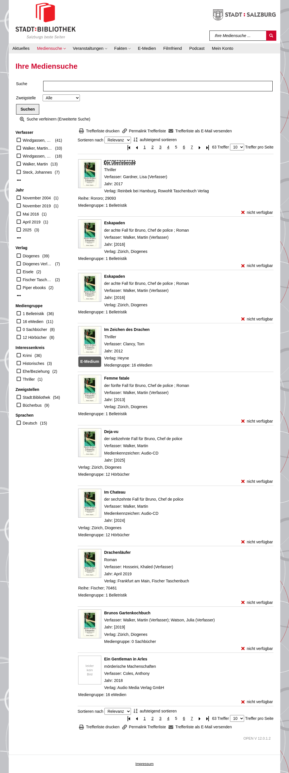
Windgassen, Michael (37, 156)
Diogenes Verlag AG (37, 264)
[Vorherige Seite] (136, 147)
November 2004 (37, 198)
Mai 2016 (31, 214)
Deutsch (30, 423)
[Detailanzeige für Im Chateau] (114, 492)
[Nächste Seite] (199, 147)
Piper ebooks (34, 287)
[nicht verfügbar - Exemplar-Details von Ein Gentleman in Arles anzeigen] (257, 701)
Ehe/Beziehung (36, 371)
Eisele (28, 272)
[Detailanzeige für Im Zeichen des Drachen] (127, 329)
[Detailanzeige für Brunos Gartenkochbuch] (127, 613)
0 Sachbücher (35, 329)
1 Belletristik (33, 313)
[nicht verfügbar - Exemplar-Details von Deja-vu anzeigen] (257, 481)
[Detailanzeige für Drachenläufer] (117, 552)
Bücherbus (32, 405)
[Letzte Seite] (207, 147)
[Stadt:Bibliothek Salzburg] (46, 20)
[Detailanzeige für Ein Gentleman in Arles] (125, 659)
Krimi (27, 355)
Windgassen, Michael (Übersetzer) (37, 140)
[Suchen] (271, 36)
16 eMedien (33, 321)
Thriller (29, 379)
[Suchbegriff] (238, 35)
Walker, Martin (35, 164)
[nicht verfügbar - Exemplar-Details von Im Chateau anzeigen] (257, 542)
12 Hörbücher (35, 337)
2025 (27, 230)
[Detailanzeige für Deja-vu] (111, 431)
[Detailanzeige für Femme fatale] (116, 378)
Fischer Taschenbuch (37, 279)
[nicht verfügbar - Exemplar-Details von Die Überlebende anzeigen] (257, 212)
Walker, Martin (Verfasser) (37, 148)
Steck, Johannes (37, 172)
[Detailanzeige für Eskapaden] (114, 223)
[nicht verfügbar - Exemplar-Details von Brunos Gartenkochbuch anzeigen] (257, 648)
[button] (51, 48)
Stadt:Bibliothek (36, 397)
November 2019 (37, 206)
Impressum (144, 764)
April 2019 (32, 222)
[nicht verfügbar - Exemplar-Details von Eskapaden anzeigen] (257, 265)
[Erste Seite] (129, 147)
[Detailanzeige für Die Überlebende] (119, 162)
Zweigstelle (26, 98)
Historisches (33, 363)
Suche (21, 83)
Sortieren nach (90, 140)
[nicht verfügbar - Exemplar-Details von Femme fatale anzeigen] (257, 421)
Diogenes (31, 256)
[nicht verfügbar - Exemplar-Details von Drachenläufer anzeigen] (257, 602)
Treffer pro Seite (259, 147)
